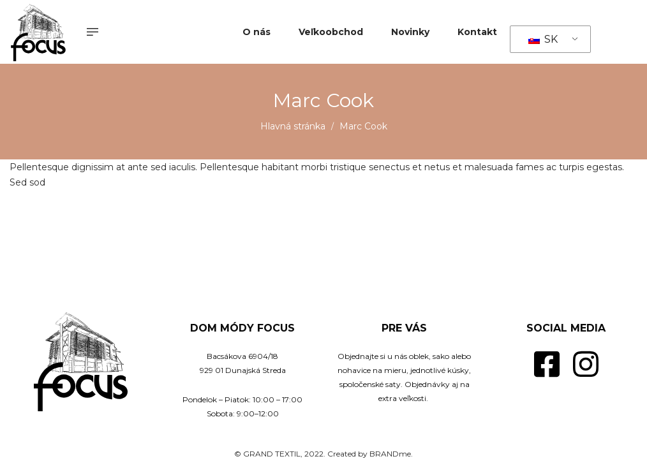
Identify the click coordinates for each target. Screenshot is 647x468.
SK (543, 39)
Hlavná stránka (292, 126)
